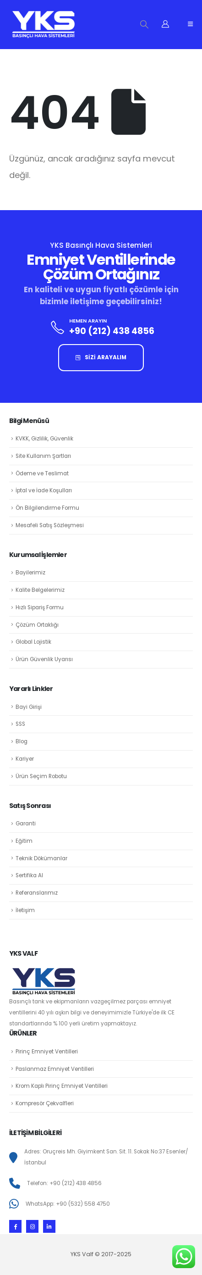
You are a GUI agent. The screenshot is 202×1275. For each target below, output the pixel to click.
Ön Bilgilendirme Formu (47, 508)
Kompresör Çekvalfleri (45, 1103)
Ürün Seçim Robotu (41, 776)
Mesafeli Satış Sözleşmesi (50, 525)
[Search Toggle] (144, 24)
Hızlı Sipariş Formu (40, 607)
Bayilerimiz (30, 572)
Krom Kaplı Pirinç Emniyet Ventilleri (62, 1086)
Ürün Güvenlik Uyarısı (44, 659)
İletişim (25, 910)
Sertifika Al (29, 875)
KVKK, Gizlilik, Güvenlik (44, 438)
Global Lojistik (33, 642)
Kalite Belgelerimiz (40, 590)
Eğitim (24, 841)
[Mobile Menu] (190, 24)
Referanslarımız (37, 892)
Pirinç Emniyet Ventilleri (47, 1051)
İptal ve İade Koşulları (44, 490)
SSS (20, 724)
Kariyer (25, 759)
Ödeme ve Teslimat (42, 473)
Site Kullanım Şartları (43, 456)
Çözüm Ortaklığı (37, 625)
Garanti (26, 823)
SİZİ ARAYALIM (101, 357)
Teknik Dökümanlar (41, 858)
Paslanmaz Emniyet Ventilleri (55, 1069)
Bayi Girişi (29, 707)
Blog (21, 741)
